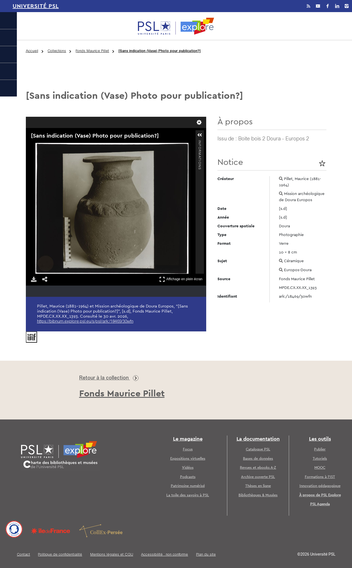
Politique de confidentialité (60, 555)
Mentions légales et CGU (111, 555)
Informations (199, 142)
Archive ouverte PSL (258, 477)
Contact (23, 555)
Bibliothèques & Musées (258, 495)
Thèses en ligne (258, 486)
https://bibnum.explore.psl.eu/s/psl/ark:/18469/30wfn (85, 322)
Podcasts (188, 477)
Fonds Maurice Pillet (92, 51)
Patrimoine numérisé (188, 486)
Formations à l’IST (320, 477)
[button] (200, 135)
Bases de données (258, 459)
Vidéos (188, 468)
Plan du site (206, 555)
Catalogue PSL (258, 449)
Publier (320, 449)
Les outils (320, 439)
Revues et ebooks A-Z (258, 468)
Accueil (32, 51)
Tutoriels (320, 459)
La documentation (258, 439)
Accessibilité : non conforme (164, 555)
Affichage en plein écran (181, 279)
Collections (56, 51)
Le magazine (188, 439)
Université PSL (36, 6)
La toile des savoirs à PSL (187, 495)
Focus (188, 449)
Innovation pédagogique (319, 486)
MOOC (319, 468)
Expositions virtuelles (187, 459)
